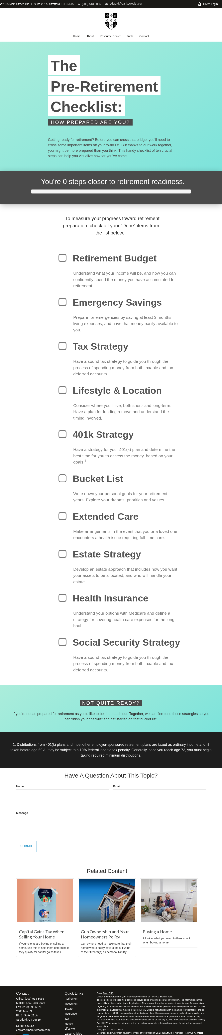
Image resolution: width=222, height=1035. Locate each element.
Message (22, 813)
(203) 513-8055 (89, 4)
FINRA (186, 1033)
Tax (67, 1018)
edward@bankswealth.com (124, 3)
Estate (69, 1008)
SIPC (193, 1033)
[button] (76, 36)
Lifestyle (70, 1028)
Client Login (208, 4)
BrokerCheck (166, 996)
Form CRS (108, 993)
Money (69, 1023)
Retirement (71, 998)
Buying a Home (157, 931)
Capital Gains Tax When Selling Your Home (41, 934)
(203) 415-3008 (35, 1002)
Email (116, 786)
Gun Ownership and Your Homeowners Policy (105, 934)
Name (20, 786)
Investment (71, 1003)
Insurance (71, 1013)
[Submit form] (26, 846)
